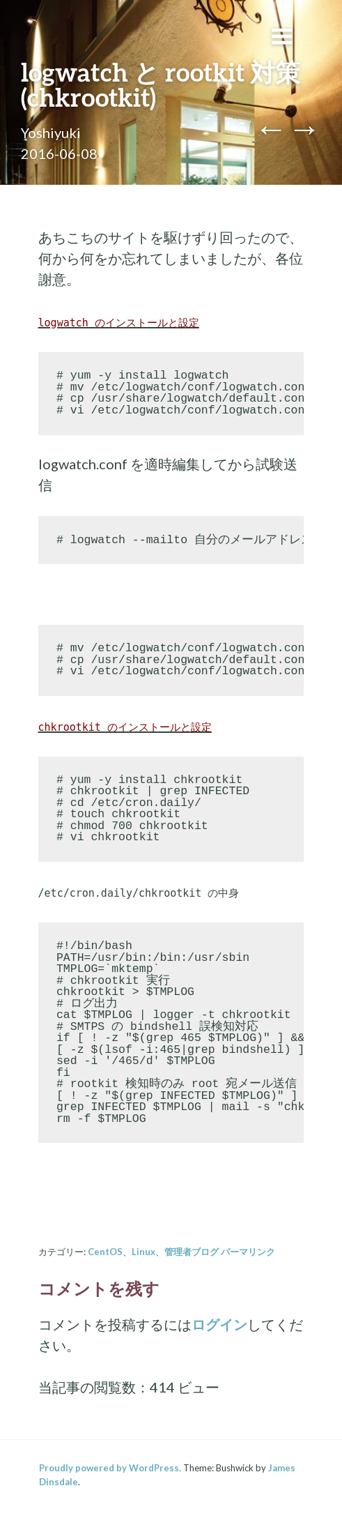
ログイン (219, 1324)
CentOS (105, 1251)
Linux (143, 1251)
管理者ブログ (191, 1251)
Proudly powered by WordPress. (110, 1467)
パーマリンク (248, 1251)
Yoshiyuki (51, 132)
